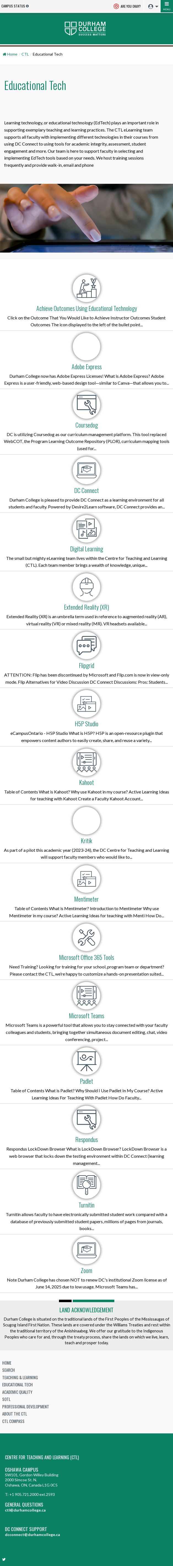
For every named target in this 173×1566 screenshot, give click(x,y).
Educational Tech (17, 1384)
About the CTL (14, 1414)
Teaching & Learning (20, 1377)
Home (6, 1363)
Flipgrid (86, 665)
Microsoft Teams (86, 1015)
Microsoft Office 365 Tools (86, 957)
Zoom (86, 1270)
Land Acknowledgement (86, 1310)
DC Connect (86, 490)
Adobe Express (87, 366)
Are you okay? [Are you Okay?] (127, 7)
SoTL (6, 1399)
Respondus (86, 1139)
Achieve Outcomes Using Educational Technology (86, 308)
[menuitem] (152, 7)
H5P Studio (86, 724)
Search (8, 1370)
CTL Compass (13, 1421)
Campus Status (13, 6)
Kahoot (86, 782)
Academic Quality (17, 1392)
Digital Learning (86, 549)
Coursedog (86, 425)
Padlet (86, 1081)
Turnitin (86, 1205)
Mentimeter (86, 899)
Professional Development (25, 1406)
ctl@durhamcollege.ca (25, 1510)
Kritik (86, 840)
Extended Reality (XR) (86, 607)
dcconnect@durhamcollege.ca (32, 1534)
